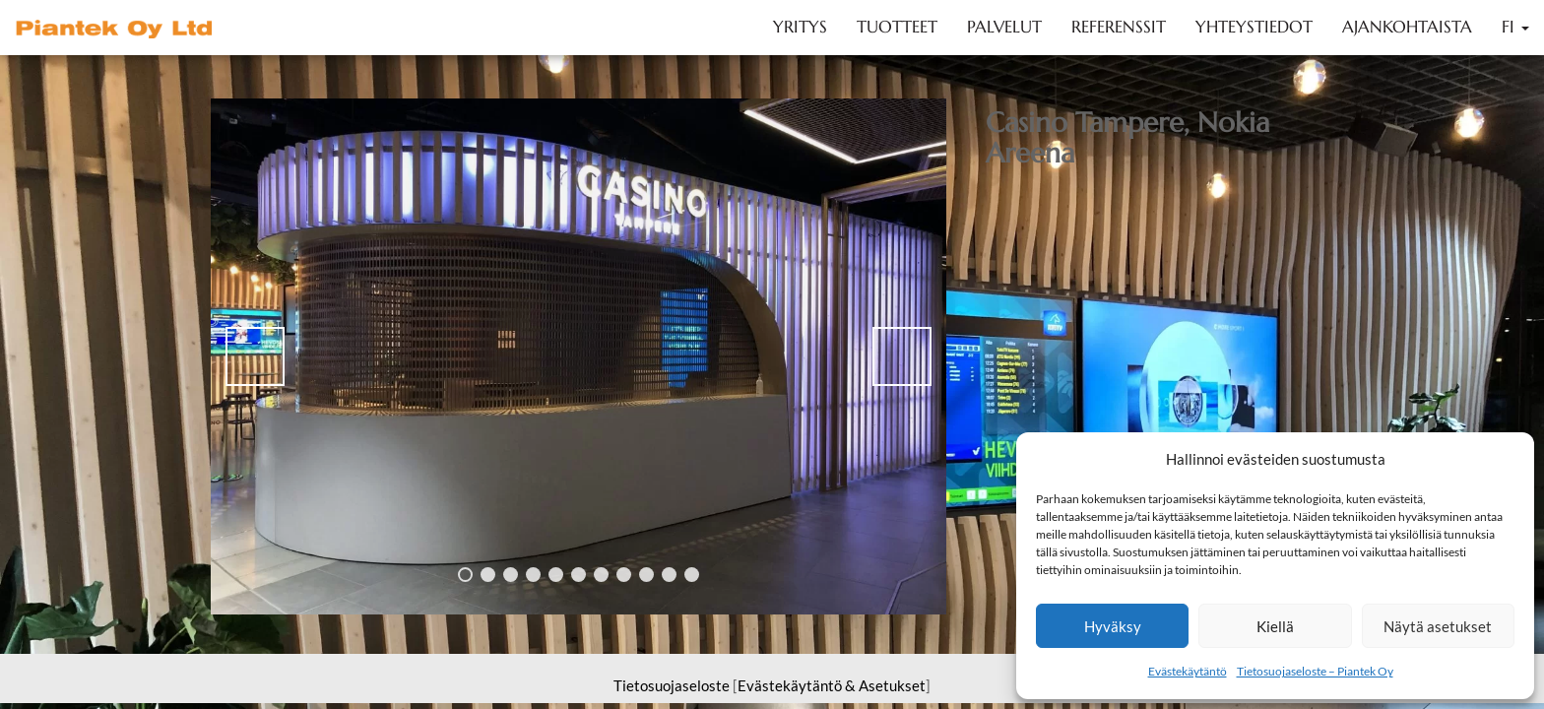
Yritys (800, 27)
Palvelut (1004, 27)
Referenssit (1118, 27)
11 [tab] (691, 574)
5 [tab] (555, 574)
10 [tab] (669, 574)
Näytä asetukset (1437, 626)
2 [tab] (488, 574)
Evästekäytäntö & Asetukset (832, 685)
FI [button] (1515, 27)
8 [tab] (623, 574)
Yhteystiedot (1254, 27)
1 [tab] (465, 574)
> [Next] (902, 356)
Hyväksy (1112, 626)
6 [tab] (578, 574)
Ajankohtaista (1407, 27)
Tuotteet (897, 27)
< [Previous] (255, 356)
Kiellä (1275, 626)
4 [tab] (533, 574)
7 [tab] (601, 574)
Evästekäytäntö (1187, 671)
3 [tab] (510, 574)
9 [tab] (646, 574)
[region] (578, 356)
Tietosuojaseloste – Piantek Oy (1315, 671)
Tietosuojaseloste (671, 685)
